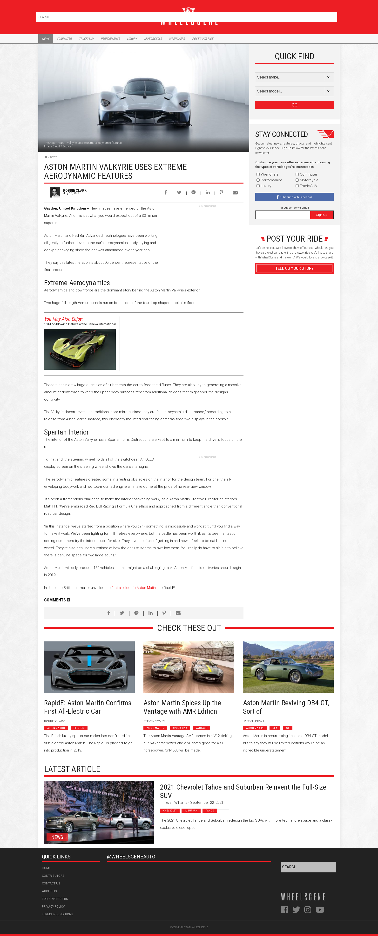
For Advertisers (55, 899)
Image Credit (52, 146)
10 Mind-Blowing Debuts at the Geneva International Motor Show (80, 324)
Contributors (53, 875)
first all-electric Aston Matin (134, 588)
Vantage (201, 728)
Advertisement (294, 383)
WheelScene (200, 927)
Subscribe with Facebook (296, 197)
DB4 (275, 728)
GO (294, 104)
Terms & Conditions (57, 914)
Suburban (191, 810)
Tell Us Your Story (294, 268)
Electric (79, 728)
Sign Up (321, 215)
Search (333, 16)
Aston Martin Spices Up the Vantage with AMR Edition (182, 707)
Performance (110, 38)
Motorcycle (153, 38)
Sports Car (180, 728)
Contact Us (51, 883)
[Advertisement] (207, 238)
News (45, 38)
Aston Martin (56, 728)
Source (67, 146)
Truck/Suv (86, 38)
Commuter (64, 38)
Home (46, 868)
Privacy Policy (53, 906)
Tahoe (210, 810)
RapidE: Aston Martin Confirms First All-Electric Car (87, 707)
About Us (49, 891)
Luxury (132, 38)
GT (287, 728)
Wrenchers (177, 38)
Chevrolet (170, 810)
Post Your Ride (202, 38)
